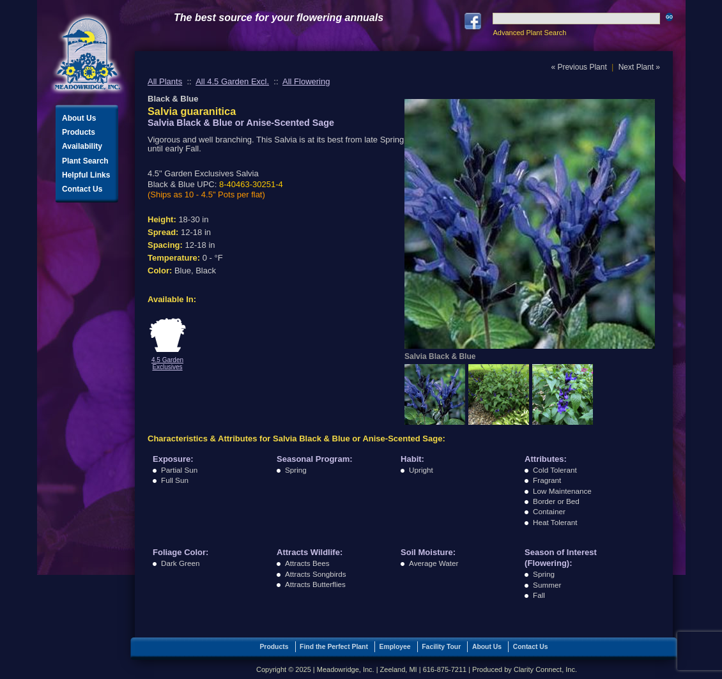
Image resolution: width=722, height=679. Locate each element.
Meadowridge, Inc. (87, 54)
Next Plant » (639, 67)
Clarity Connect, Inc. (545, 669)
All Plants (165, 81)
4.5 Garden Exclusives (167, 363)
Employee (395, 646)
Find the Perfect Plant (334, 646)
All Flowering (306, 81)
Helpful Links (86, 175)
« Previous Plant (578, 67)
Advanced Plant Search (529, 32)
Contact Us (82, 189)
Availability (82, 146)
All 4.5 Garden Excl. (232, 81)
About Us (79, 118)
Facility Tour (441, 646)
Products (78, 132)
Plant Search (85, 160)
